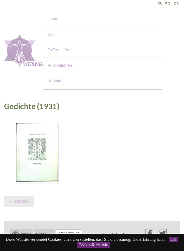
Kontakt (54, 81)
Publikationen (60, 65)
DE (176, 3)
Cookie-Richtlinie (93, 245)
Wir (51, 34)
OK (173, 239)
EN (167, 3)
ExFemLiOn (58, 50)
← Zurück (19, 201)
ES (159, 3)
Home (53, 19)
